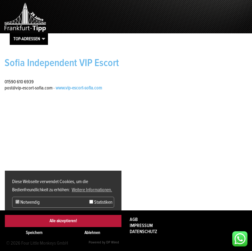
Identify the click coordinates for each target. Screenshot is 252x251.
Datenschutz (143, 232)
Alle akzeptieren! (63, 220)
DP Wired (112, 242)
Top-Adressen (26, 39)
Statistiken (100, 202)
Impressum (141, 226)
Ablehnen (92, 232)
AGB (134, 219)
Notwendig (27, 202)
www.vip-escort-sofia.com (79, 88)
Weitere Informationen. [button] (92, 190)
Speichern (34, 232)
